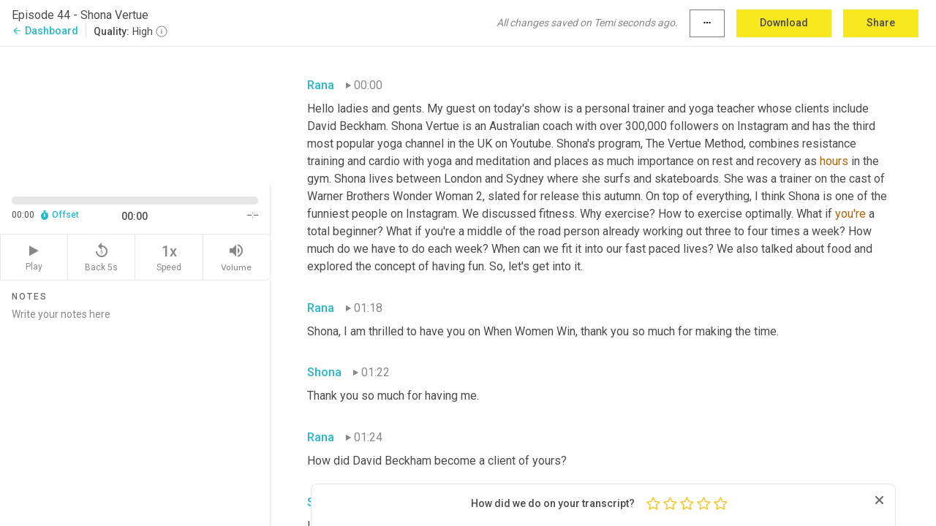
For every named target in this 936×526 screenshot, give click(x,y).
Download (784, 22)
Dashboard (45, 31)
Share (881, 22)
